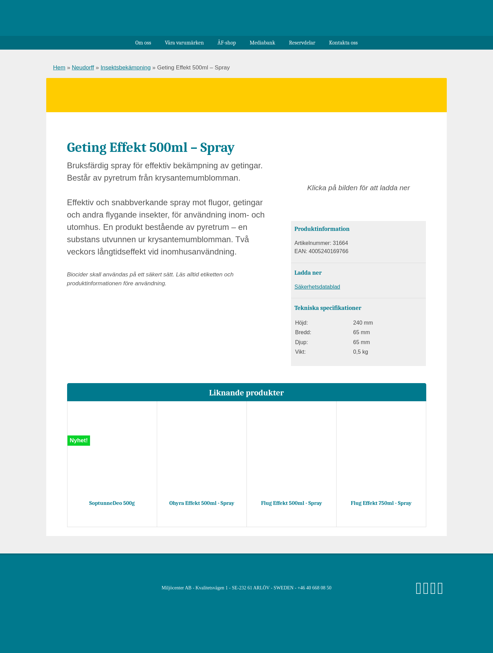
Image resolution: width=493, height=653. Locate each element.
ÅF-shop (226, 43)
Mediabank (262, 43)
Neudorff (83, 67)
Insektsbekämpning (126, 67)
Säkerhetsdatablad (317, 287)
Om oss (143, 43)
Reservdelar (302, 43)
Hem (59, 67)
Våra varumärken (184, 43)
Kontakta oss (343, 43)
